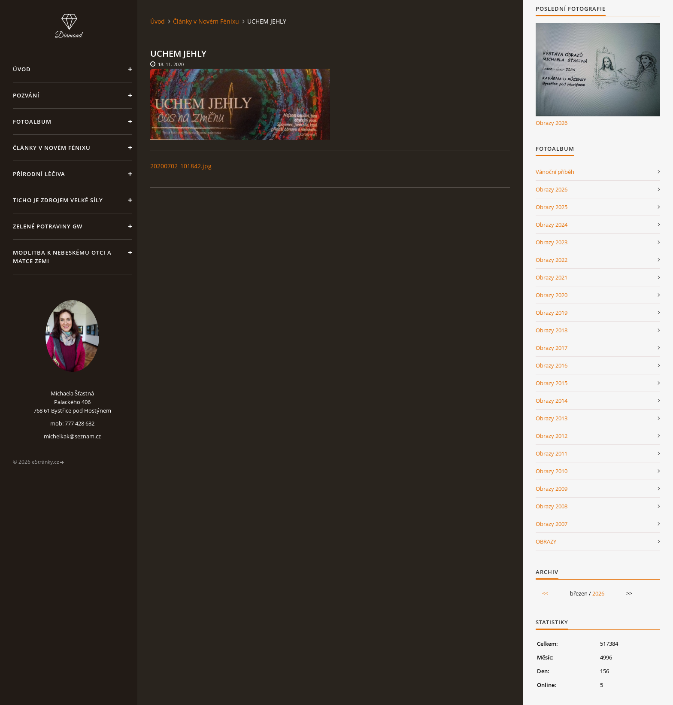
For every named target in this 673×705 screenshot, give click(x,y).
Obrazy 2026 (551, 123)
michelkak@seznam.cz (72, 436)
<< (545, 593)
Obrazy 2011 (551, 453)
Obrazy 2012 (551, 436)
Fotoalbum (32, 121)
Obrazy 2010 (551, 471)
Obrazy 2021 (551, 277)
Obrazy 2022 (551, 260)
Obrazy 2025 (551, 207)
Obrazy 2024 (551, 224)
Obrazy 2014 (551, 400)
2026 (598, 593)
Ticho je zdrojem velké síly (58, 200)
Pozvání (26, 95)
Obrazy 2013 (551, 418)
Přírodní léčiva (39, 174)
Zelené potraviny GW (47, 226)
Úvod (22, 69)
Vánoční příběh (555, 172)
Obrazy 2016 (551, 365)
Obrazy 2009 (551, 488)
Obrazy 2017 (551, 348)
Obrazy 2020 (551, 295)
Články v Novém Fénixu (52, 148)
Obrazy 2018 (551, 330)
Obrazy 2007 (551, 524)
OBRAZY (546, 541)
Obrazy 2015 (551, 383)
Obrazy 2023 (551, 242)
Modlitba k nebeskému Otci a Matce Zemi (62, 257)
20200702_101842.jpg (181, 166)
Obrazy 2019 (551, 312)
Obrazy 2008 (551, 506)
